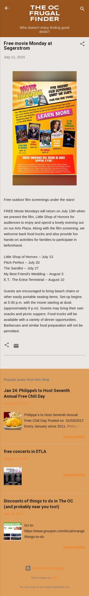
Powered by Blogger (44, 568)
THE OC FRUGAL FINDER (44, 13)
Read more (74, 437)
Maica (55, 577)
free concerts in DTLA (25, 451)
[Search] (82, 9)
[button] (82, 44)
